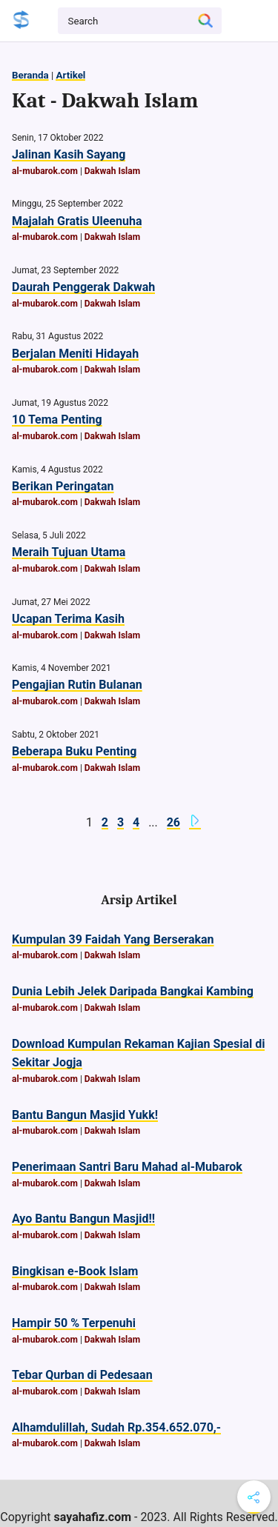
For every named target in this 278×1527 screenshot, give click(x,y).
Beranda (30, 75)
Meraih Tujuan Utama (68, 552)
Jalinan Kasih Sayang (68, 154)
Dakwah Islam (112, 171)
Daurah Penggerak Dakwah (83, 287)
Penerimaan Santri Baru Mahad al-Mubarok (127, 1167)
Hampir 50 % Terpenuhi (74, 1323)
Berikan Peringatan (63, 486)
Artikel (70, 75)
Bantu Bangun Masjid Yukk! (85, 1115)
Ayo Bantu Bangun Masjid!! (83, 1219)
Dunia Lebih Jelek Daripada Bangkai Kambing (133, 991)
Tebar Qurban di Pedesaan (82, 1375)
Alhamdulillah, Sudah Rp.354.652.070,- (116, 1427)
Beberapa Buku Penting (74, 751)
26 (173, 822)
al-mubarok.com (45, 171)
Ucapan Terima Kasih (68, 619)
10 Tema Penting (57, 419)
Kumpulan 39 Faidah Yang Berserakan (113, 939)
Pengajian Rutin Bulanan (77, 685)
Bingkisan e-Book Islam (75, 1271)
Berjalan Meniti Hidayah (75, 354)
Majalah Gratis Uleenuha (77, 221)
